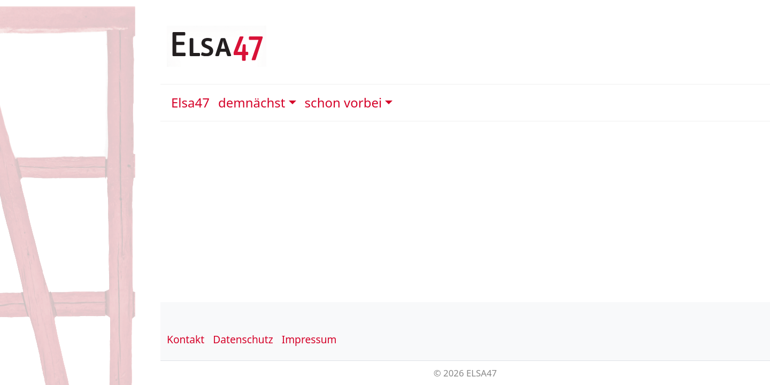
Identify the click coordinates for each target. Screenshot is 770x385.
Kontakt (185, 339)
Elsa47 (190, 102)
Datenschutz (243, 339)
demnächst (252, 102)
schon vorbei (343, 102)
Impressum (309, 339)
